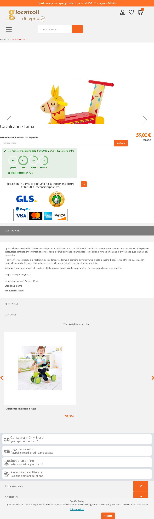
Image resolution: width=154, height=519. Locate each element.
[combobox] (53, 29)
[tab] (77, 230)
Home (3, 39)
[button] (8, 119)
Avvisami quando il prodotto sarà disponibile (19, 137)
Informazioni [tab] (14, 486)
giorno (13, 167)
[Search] (77, 29)
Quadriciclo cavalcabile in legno (21, 408)
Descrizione (12, 230)
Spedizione (11, 304)
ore (23, 167)
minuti (33, 167)
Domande (11, 314)
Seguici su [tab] (12, 497)
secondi (43, 167)
